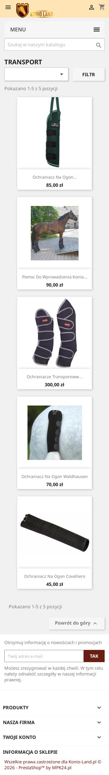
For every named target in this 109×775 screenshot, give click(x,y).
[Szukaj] (54, 44)
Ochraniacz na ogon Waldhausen (55, 476)
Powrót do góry (77, 623)
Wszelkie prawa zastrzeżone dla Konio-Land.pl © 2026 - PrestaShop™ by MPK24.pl (52, 764)
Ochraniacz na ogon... (55, 177)
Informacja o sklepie (30, 752)
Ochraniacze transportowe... (55, 376)
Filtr (88, 74)
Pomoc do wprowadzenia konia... (54, 277)
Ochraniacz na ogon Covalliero (54, 576)
